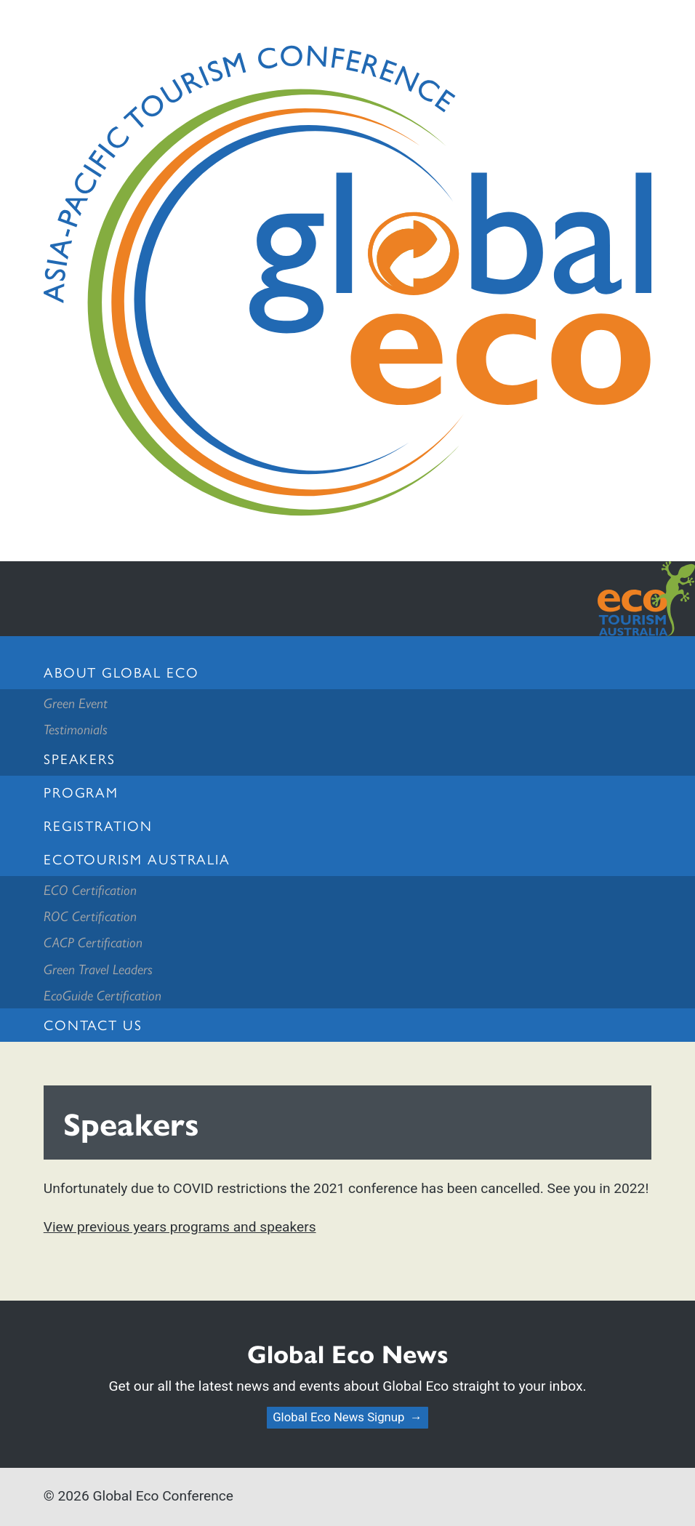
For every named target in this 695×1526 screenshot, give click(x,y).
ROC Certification (90, 915)
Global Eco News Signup (338, 1417)
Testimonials (76, 728)
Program (81, 792)
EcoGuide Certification (102, 994)
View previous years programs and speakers (180, 1226)
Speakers (80, 758)
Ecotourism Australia (137, 858)
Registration (98, 825)
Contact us (93, 1024)
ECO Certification (90, 889)
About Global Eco (121, 672)
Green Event (76, 702)
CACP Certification (93, 941)
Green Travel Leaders (98, 968)
